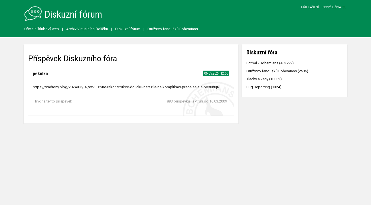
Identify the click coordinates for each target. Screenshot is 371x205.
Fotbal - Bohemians (262, 63)
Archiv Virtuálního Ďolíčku (87, 29)
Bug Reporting (258, 87)
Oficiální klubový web (41, 29)
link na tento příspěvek (53, 101)
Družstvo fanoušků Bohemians (172, 29)
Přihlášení (310, 7)
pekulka (40, 73)
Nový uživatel (334, 7)
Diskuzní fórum (127, 29)
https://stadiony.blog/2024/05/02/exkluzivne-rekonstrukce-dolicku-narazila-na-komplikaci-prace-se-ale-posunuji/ (126, 87)
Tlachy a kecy (257, 79)
